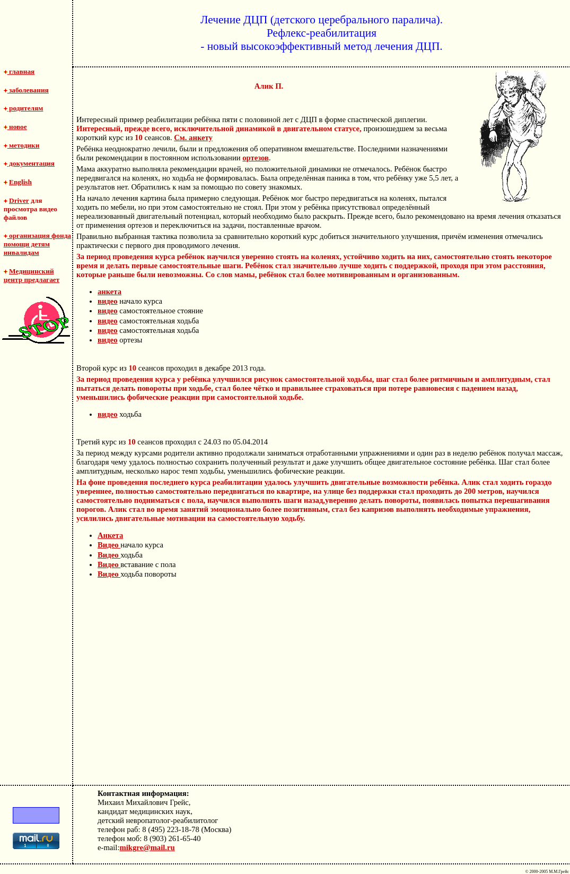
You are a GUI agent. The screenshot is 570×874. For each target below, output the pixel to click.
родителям (23, 108)
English (20, 182)
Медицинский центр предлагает (32, 275)
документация (29, 163)
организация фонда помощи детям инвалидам (37, 244)
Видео (109, 545)
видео (108, 301)
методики (22, 145)
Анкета (110, 535)
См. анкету (193, 137)
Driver (19, 200)
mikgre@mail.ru (147, 847)
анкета (109, 291)
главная (19, 71)
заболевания (26, 90)
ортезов (255, 157)
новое (15, 127)
